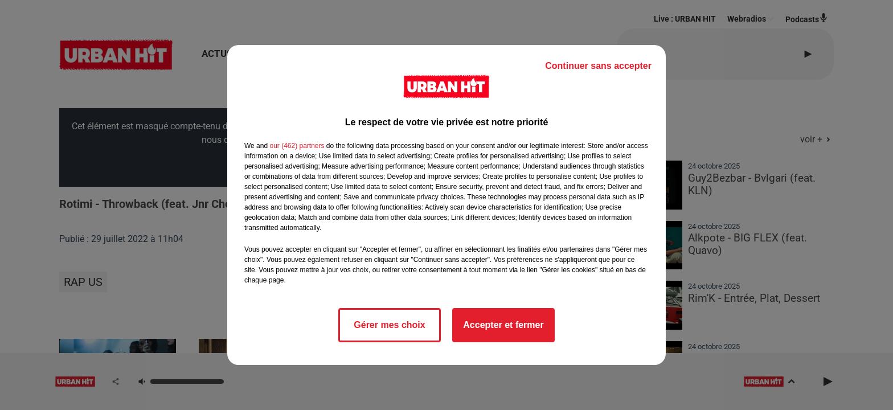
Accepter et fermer (503, 325)
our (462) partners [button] (296, 146)
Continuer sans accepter (598, 66)
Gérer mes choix (389, 325)
